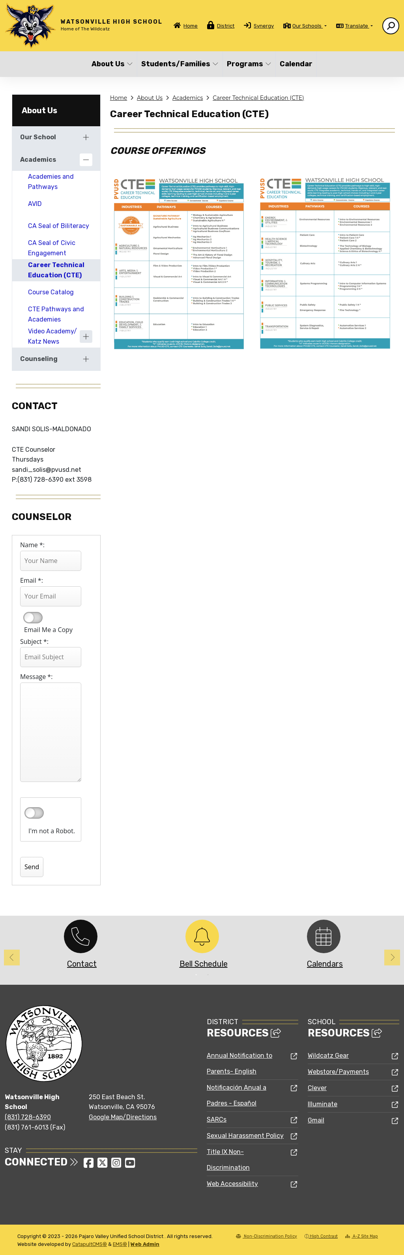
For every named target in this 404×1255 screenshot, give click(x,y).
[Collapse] (86, 159)
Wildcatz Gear (328, 1055)
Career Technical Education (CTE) (258, 97)
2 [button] (208, 975)
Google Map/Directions (123, 1117)
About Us (112, 64)
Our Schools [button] (307, 26)
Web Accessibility (232, 1184)
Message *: (36, 676)
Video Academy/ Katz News (52, 336)
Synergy (264, 26)
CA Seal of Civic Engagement (51, 248)
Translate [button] (357, 26)
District (225, 26)
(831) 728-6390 (28, 1117)
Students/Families (177, 64)
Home (190, 26)
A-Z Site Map (361, 1236)
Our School (38, 137)
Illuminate (322, 1104)
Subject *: (34, 641)
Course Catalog (51, 292)
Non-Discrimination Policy (266, 1236)
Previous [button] (12, 957)
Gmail (316, 1120)
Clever (317, 1088)
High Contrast (324, 1236)
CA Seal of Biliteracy (58, 226)
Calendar (296, 64)
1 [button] (196, 975)
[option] (80, 946)
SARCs (216, 1119)
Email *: (31, 580)
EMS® (120, 1244)
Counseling (39, 359)
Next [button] (392, 957)
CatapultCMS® (89, 1244)
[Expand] (86, 137)
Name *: (32, 545)
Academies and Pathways (51, 182)
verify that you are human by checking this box (34, 813)
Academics (187, 97)
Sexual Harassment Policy (245, 1135)
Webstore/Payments (338, 1071)
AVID (35, 204)
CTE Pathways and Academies (56, 314)
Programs (248, 64)
